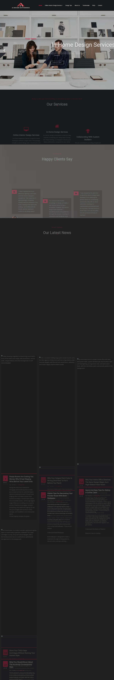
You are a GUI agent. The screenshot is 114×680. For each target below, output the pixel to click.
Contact (100, 5)
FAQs (93, 5)
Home (40, 5)
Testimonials (85, 5)
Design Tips (68, 5)
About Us (77, 5)
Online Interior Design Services (54, 5)
